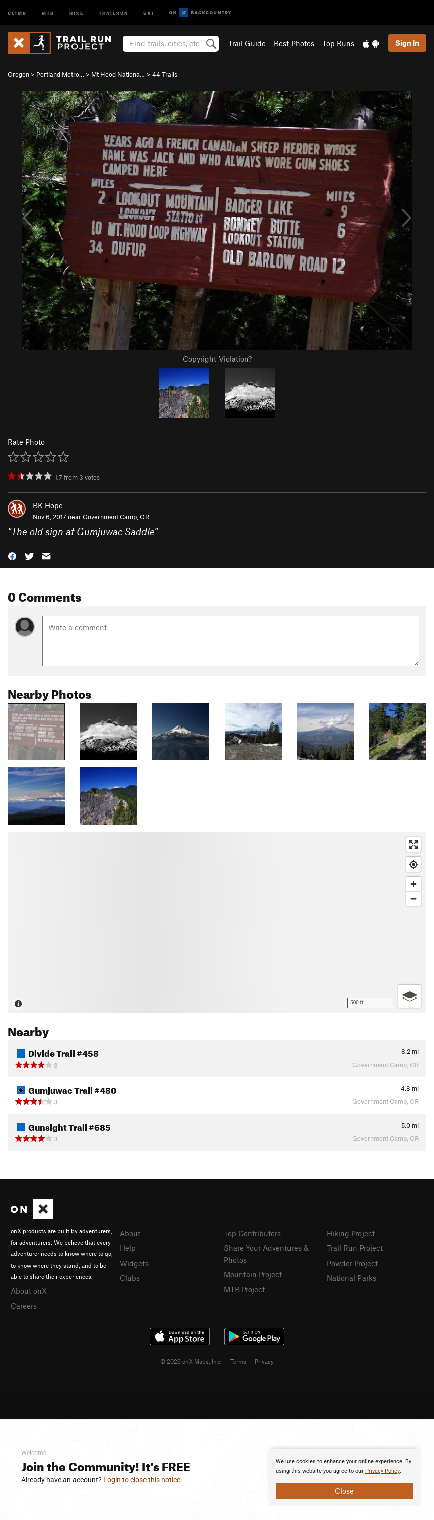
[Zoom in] (413, 884)
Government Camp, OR (116, 517)
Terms (238, 1361)
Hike (76, 12)
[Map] (217, 922)
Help (128, 1247)
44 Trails (164, 74)
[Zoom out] (413, 898)
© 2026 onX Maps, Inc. (191, 1361)
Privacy (264, 1361)
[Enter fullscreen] (413, 844)
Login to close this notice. (142, 1480)
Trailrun (113, 12)
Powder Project (352, 1263)
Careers (24, 1305)
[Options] (409, 996)
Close (344, 1490)
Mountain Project (253, 1274)
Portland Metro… (60, 74)
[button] (12, 555)
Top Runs (338, 43)
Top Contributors (252, 1233)
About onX (29, 1290)
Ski (148, 12)
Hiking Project (351, 1233)
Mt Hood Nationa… (118, 74)
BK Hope (48, 505)
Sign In (407, 42)
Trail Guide (247, 43)
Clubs (130, 1277)
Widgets (134, 1263)
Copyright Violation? (217, 358)
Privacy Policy (382, 1471)
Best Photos (294, 43)
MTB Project (244, 1289)
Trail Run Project (355, 1247)
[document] (344, 1478)
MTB (48, 12)
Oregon (18, 74)
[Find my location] (413, 864)
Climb (17, 12)
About (130, 1233)
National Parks (351, 1277)
